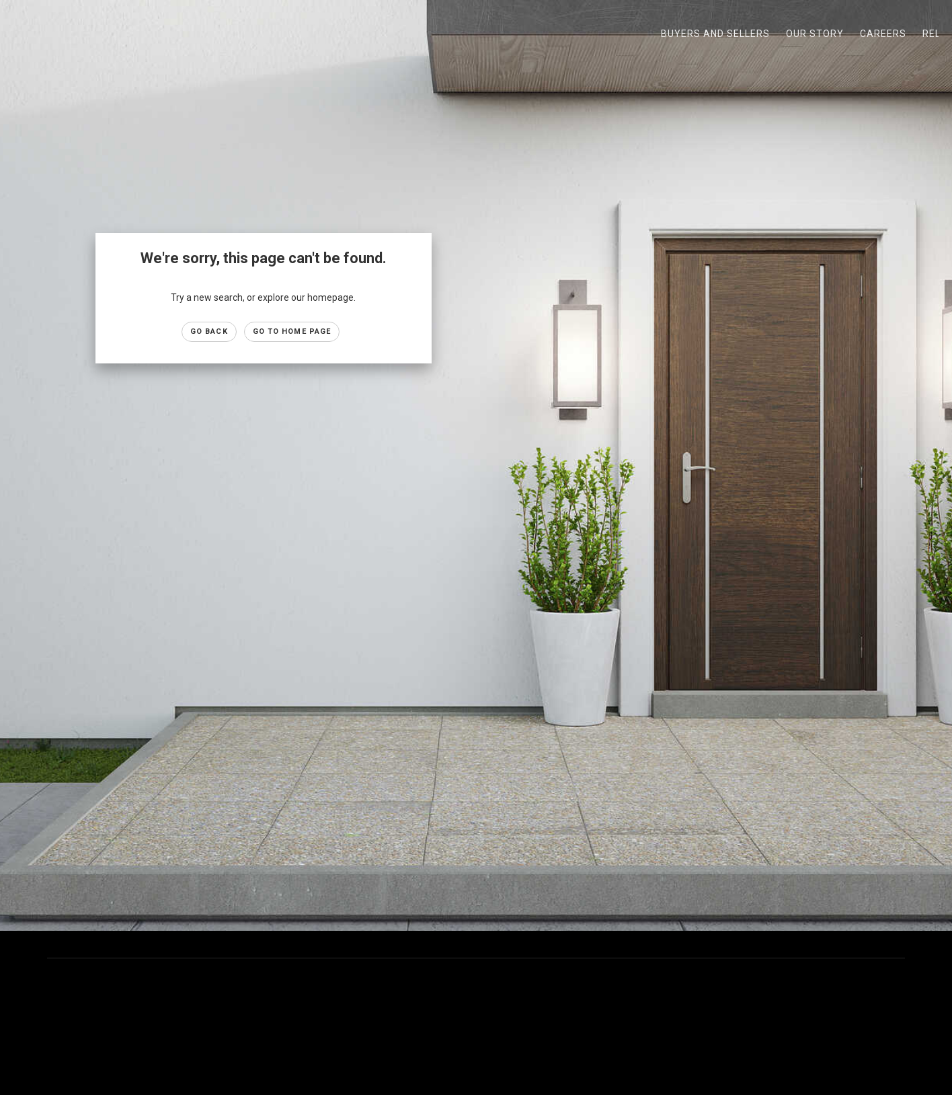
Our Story (815, 33)
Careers (883, 33)
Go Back (209, 331)
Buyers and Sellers (715, 33)
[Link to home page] (17, 33)
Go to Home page (292, 331)
